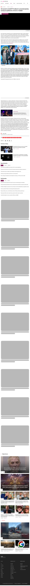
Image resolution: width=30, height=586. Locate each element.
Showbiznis (7, 3)
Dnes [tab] (2, 180)
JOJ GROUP (2, 568)
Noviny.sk (2, 3)
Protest (17, 137)
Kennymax (19, 583)
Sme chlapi (2, 573)
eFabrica (26, 583)
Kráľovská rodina (19, 3)
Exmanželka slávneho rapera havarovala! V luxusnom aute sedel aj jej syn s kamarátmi (13, 182)
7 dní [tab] (5, 180)
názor (11, 137)
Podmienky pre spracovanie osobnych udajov (24, 566)
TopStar (2, 572)
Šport (14, 3)
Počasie (2, 577)
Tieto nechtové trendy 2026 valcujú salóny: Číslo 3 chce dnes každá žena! (11, 167)
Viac (24, 3)
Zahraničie (12, 573)
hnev (5, 137)
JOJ (1, 563)
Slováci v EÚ (12, 578)
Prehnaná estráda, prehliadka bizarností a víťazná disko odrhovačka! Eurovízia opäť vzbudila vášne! (14, 184)
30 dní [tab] (8, 180)
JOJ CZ (1, 567)
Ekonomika (12, 577)
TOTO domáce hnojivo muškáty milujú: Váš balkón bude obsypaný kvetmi (11, 171)
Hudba (11, 3)
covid (3, 137)
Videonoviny (12, 567)
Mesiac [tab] (9, 165)
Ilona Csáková (8, 137)
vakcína (20, 137)
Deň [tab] (2, 165)
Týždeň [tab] (5, 165)
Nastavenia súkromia (23, 569)
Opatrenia (14, 137)
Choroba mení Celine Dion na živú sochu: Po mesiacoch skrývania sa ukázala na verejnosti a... (13, 169)
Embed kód (27, 30)
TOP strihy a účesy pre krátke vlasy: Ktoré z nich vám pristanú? (9, 173)
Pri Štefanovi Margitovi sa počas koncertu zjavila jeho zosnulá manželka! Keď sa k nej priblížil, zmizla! (15, 186)
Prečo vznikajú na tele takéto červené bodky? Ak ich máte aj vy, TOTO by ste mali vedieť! (13, 175)
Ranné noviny (12, 568)
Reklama (21, 563)
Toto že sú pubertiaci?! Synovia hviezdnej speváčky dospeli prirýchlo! (10, 188)
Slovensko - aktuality (13, 572)
